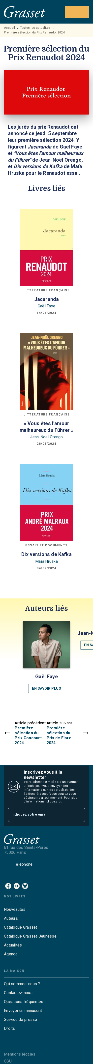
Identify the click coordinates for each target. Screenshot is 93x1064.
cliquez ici (53, 801)
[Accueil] (25, 12)
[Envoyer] (79, 815)
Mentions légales (19, 1054)
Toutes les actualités (35, 28)
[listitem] (8, 886)
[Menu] (77, 12)
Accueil (9, 28)
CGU (8, 1061)
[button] (46, 657)
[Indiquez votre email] (40, 815)
